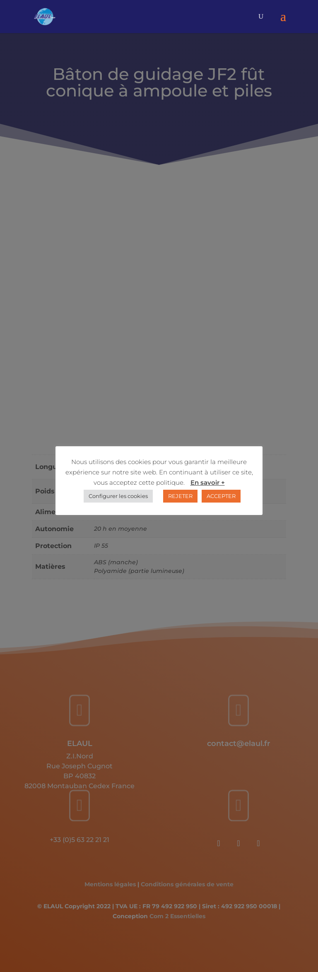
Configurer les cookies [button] (118, 496)
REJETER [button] (180, 496)
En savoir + (207, 482)
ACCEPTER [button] (221, 496)
